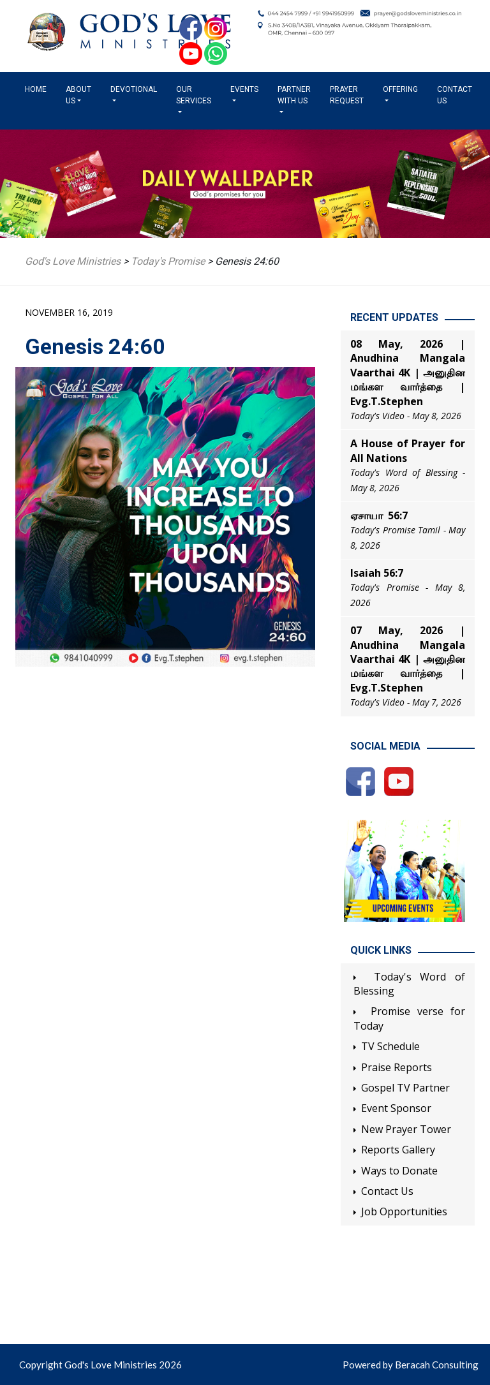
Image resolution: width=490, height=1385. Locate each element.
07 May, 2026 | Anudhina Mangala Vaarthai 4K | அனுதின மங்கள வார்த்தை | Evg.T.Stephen (407, 659)
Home (38, 89)
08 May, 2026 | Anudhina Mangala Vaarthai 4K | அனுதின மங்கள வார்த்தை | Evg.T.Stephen (407, 372)
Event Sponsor (396, 1108)
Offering (400, 89)
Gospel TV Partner (405, 1088)
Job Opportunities (404, 1211)
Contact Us (454, 95)
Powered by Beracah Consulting (411, 1364)
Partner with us (294, 95)
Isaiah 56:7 (376, 573)
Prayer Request (347, 95)
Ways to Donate (399, 1171)
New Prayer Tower (406, 1129)
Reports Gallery (398, 1150)
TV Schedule (390, 1046)
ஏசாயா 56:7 (379, 515)
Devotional (133, 89)
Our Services (193, 95)
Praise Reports (396, 1067)
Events (244, 89)
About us (78, 95)
